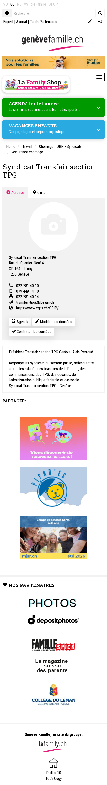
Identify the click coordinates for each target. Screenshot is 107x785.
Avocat (21, 21)
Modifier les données (53, 321)
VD (5, 4)
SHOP (53, 4)
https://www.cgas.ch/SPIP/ (37, 308)
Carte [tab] (39, 192)
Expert (8, 21)
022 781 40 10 (27, 285)
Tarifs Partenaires (43, 21)
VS (26, 4)
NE (19, 4)
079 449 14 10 (27, 291)
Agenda (20, 321)
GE (12, 4)
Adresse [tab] (15, 192)
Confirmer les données (31, 331)
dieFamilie (38, 4)
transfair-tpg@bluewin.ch (35, 302)
